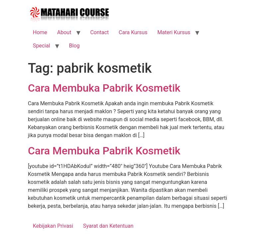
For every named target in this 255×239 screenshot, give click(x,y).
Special (41, 45)
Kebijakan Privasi (53, 226)
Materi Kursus (173, 32)
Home (40, 32)
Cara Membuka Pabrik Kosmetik (104, 88)
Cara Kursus (133, 32)
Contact (99, 32)
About (64, 32)
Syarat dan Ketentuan (108, 226)
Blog (74, 45)
